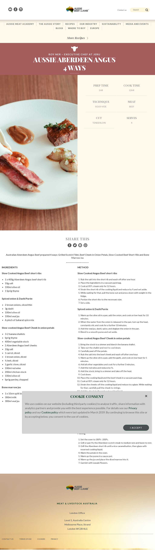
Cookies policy (50, 412)
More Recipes (76, 38)
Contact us (122, 10)
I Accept (136, 427)
